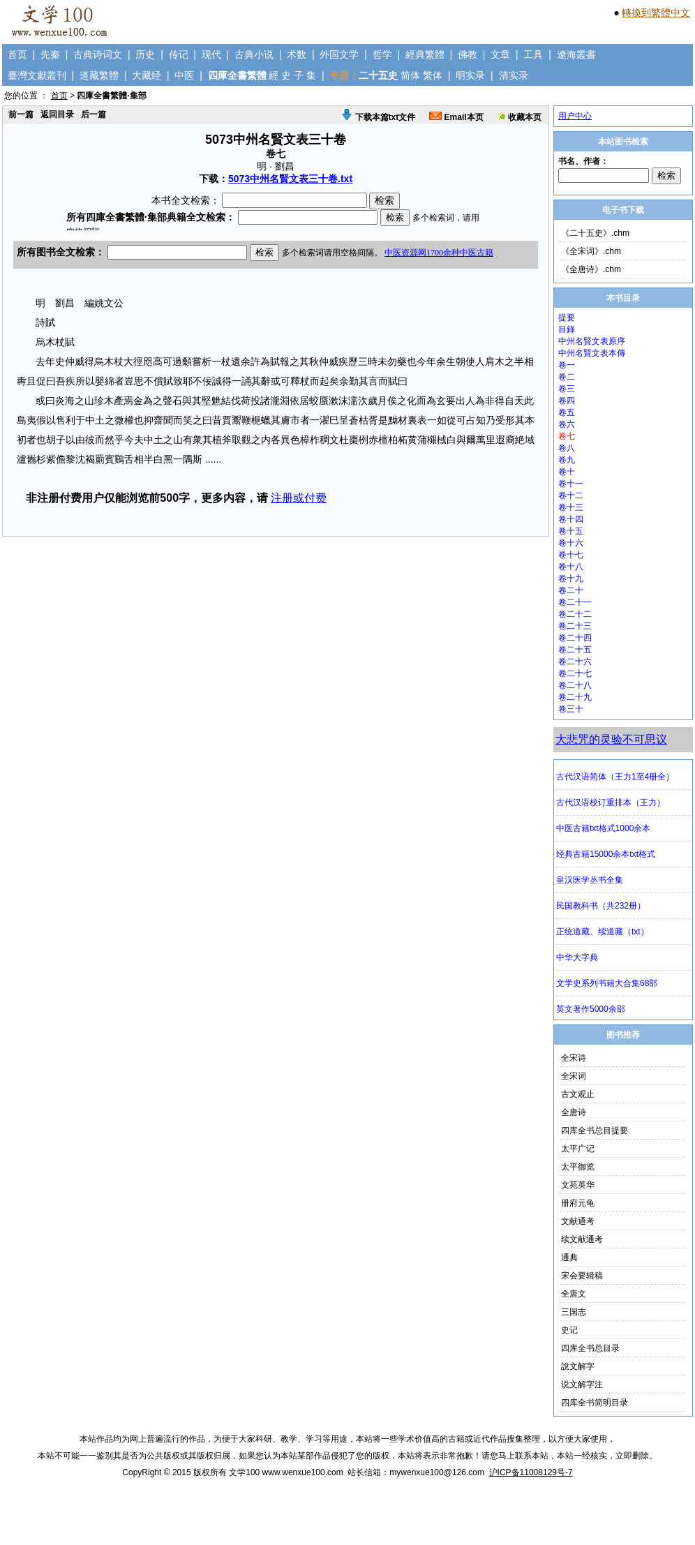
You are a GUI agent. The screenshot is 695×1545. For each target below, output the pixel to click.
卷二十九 (575, 697)
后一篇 (93, 114)
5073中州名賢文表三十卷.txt (290, 178)
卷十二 (570, 495)
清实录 (513, 75)
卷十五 (570, 531)
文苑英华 (578, 1185)
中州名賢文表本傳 (591, 353)
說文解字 (578, 1366)
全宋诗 (573, 1058)
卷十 (566, 472)
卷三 (566, 389)
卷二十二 (575, 614)
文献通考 (578, 1221)
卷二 (566, 377)
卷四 (566, 400)
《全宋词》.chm (591, 251)
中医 (184, 75)
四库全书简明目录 (594, 1403)
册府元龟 (578, 1203)
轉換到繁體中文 (656, 12)
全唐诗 (573, 1112)
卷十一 (570, 483)
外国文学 (339, 54)
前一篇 (20, 114)
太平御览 (578, 1167)
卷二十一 (575, 602)
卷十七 (570, 555)
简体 (410, 75)
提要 (566, 317)
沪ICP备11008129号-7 (531, 1472)
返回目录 (57, 114)
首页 (17, 54)
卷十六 (570, 543)
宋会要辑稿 (582, 1276)
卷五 (566, 412)
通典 (569, 1257)
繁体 (432, 75)
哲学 (382, 54)
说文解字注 (582, 1384)
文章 (500, 54)
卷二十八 (575, 685)
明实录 (470, 75)
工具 (533, 54)
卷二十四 (575, 638)
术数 (296, 54)
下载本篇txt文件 (378, 117)
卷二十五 (575, 650)
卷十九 (570, 578)
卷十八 (570, 567)
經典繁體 (424, 54)
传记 (178, 54)
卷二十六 (575, 661)
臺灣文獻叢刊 (37, 75)
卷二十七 (575, 673)
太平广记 (578, 1149)
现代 (211, 54)
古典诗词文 (97, 54)
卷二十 (570, 590)
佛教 (467, 54)
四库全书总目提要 (594, 1130)
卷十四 (570, 519)
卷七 (566, 436)
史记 (569, 1330)
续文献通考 (582, 1239)
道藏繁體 (99, 75)
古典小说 (254, 54)
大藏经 (146, 75)
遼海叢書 (576, 54)
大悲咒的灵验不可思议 (611, 739)
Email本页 (456, 117)
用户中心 (575, 116)
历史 (145, 54)
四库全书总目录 (590, 1348)
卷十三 (570, 507)
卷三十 (570, 709)
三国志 (573, 1312)
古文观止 (578, 1094)
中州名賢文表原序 (591, 341)
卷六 (566, 424)
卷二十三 (575, 626)
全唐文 (573, 1294)
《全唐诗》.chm (591, 269)
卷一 (566, 365)
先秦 (50, 54)
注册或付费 (299, 498)
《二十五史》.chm (595, 233)
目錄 (566, 329)
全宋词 (573, 1076)
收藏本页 (519, 117)
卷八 (566, 448)
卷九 (566, 460)
